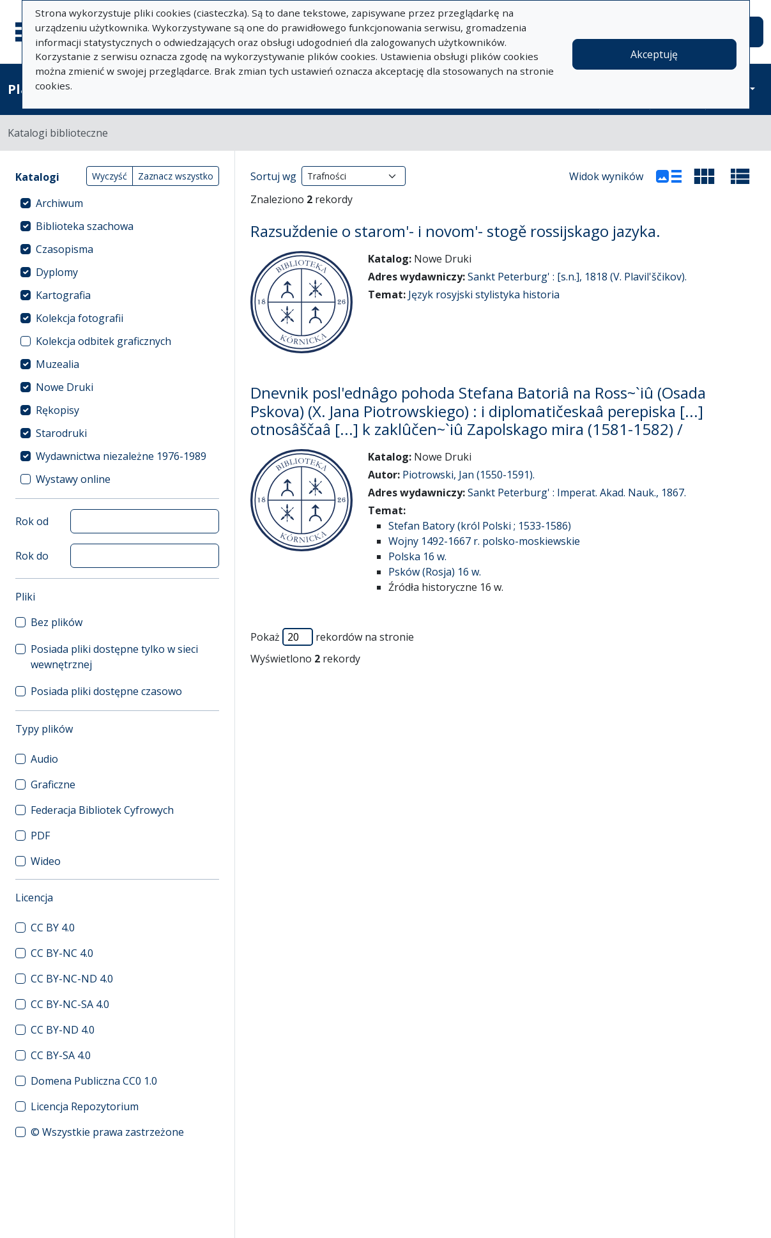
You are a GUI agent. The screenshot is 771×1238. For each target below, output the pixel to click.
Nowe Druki (64, 387)
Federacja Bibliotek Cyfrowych (102, 810)
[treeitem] (117, 203)
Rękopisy (57, 410)
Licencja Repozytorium (85, 1106)
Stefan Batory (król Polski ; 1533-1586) (479, 526)
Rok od (32, 521)
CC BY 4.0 (53, 928)
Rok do (32, 556)
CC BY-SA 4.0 (61, 1055)
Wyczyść (109, 176)
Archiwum (59, 203)
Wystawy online (73, 479)
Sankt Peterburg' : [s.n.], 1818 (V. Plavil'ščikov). (577, 277)
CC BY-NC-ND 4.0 (72, 979)
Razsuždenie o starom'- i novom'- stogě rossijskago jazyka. (455, 230)
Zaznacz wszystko (175, 176)
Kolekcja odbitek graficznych (103, 341)
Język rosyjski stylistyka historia (484, 294)
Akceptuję (654, 54)
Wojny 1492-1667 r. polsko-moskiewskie (484, 541)
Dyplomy (57, 272)
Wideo (46, 861)
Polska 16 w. (417, 556)
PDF (40, 836)
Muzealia (57, 364)
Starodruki (61, 433)
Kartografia (63, 295)
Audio (44, 759)
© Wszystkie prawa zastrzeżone (107, 1132)
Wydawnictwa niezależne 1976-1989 (121, 456)
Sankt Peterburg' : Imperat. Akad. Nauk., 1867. (577, 492)
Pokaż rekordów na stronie (332, 637)
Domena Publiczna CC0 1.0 (94, 1081)
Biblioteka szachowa (85, 226)
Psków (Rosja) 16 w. (434, 572)
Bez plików (56, 622)
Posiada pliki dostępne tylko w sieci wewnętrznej (114, 656)
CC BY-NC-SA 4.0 (70, 1004)
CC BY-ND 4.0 (63, 1030)
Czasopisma (64, 249)
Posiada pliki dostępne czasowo (106, 691)
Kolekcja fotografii (79, 318)
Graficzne (53, 784)
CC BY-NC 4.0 (62, 953)
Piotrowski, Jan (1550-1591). (468, 475)
